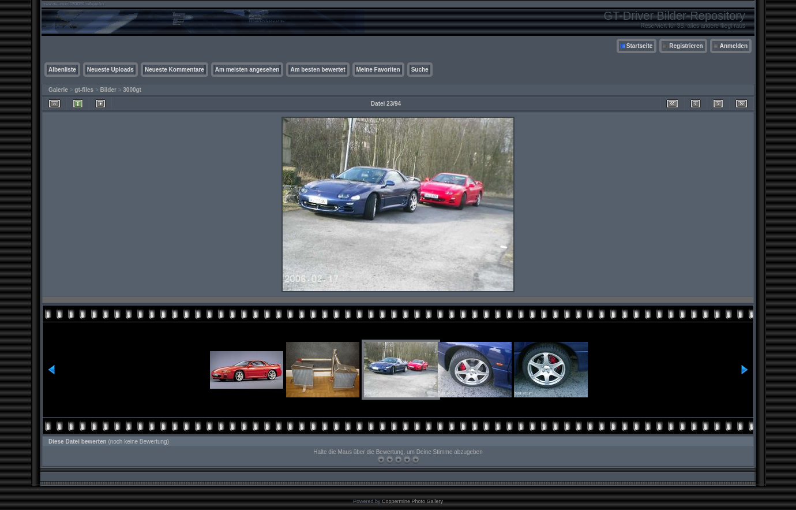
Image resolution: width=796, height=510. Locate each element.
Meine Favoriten (378, 69)
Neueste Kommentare (174, 69)
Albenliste (62, 69)
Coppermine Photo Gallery (412, 501)
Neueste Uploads (110, 69)
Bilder (108, 90)
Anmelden (734, 46)
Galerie (58, 90)
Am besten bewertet (317, 69)
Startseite (639, 46)
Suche (420, 69)
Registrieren (686, 46)
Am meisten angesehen (247, 69)
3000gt (132, 90)
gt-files (83, 90)
